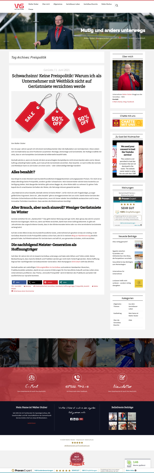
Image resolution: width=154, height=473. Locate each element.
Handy (120, 102)
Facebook (130, 102)
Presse (31, 9)
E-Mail (115, 102)
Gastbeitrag (117, 313)
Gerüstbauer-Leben (73, 4)
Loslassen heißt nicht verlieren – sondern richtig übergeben (122, 282)
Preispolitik (79, 286)
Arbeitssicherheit (41, 286)
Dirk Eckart (76, 261)
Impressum (80, 440)
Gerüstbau (51, 286)
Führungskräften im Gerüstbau (48, 267)
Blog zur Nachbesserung (81, 235)
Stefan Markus (106, 4)
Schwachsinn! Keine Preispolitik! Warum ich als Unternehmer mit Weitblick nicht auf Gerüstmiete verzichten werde (56, 81)
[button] (19, 282)
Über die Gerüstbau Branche (117, 322)
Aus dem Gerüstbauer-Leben (133, 306)
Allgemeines (58, 4)
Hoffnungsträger (69, 286)
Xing (124, 102)
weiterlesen (32, 423)
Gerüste (28, 286)
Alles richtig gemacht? (120, 242)
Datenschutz (89, 440)
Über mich (46, 4)
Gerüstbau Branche (91, 4)
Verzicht (86, 286)
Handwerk (59, 286)
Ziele (130, 320)
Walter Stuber (33, 4)
